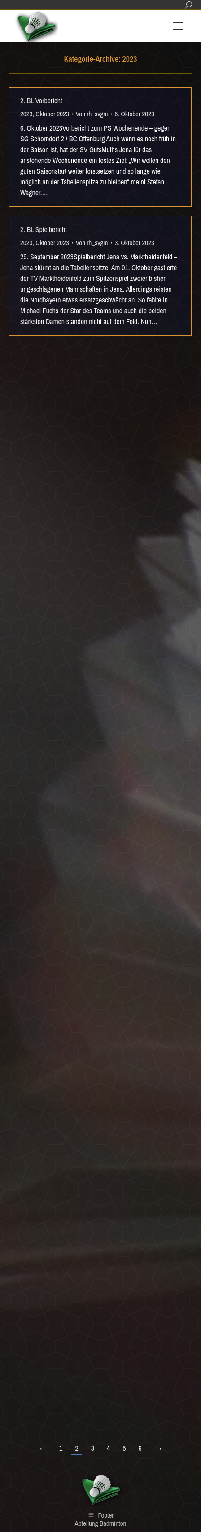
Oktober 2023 (52, 113)
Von (92, 113)
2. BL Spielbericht (43, 229)
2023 (26, 113)
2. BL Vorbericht (41, 100)
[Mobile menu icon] (178, 26)
